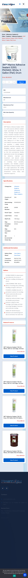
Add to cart (21, 82)
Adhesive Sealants (17, 36)
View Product (14, 356)
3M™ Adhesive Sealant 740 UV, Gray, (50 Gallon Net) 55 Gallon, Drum (13, 417)
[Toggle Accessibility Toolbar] (25, 575)
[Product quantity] (9, 82)
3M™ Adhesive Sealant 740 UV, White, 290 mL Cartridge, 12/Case (14, 347)
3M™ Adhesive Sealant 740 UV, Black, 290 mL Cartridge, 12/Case (13, 382)
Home (3, 18)
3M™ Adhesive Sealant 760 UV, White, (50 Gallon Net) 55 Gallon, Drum (13, 451)
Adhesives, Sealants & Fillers (17, 192)
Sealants (8, 36)
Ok (14, 575)
